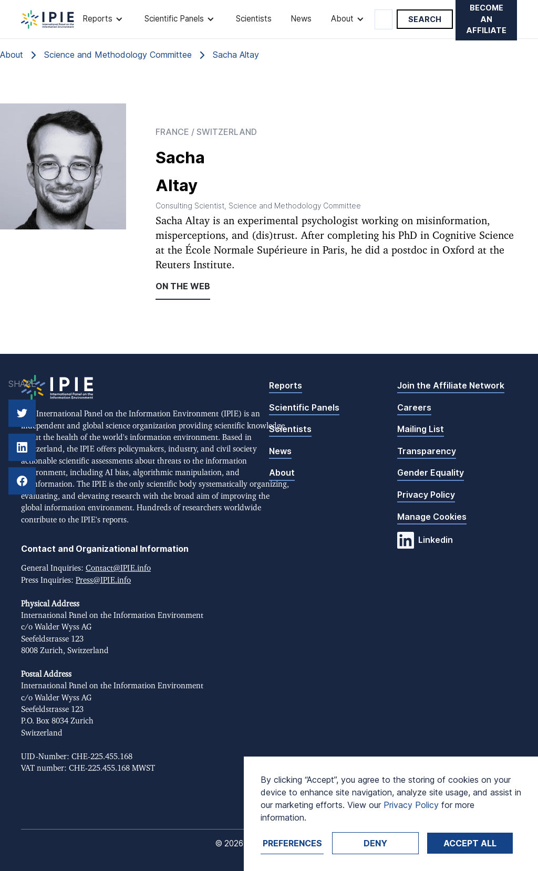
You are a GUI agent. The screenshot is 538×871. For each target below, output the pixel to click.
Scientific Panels (304, 407)
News (301, 19)
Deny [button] (375, 843)
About (282, 472)
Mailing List (420, 429)
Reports (285, 385)
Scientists (254, 19)
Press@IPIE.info (103, 580)
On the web (183, 286)
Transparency (426, 451)
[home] (47, 19)
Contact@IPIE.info (118, 568)
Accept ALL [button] (469, 843)
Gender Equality (430, 472)
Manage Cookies (432, 516)
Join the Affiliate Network (450, 385)
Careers (414, 407)
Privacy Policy (426, 494)
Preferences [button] (292, 843)
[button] (103, 19)
